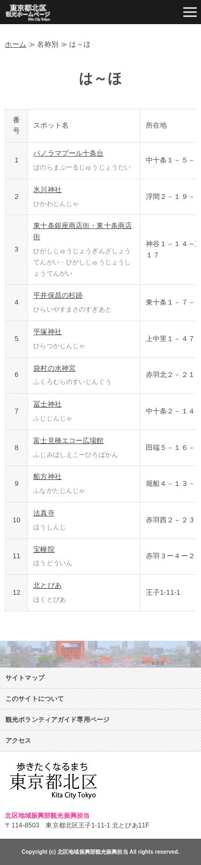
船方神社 (47, 476)
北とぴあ (47, 585)
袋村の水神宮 (54, 368)
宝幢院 (43, 549)
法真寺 (43, 513)
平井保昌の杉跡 (58, 295)
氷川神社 (47, 190)
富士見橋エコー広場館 (68, 441)
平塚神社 (47, 332)
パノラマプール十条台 (68, 153)
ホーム (15, 44)
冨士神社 (47, 404)
